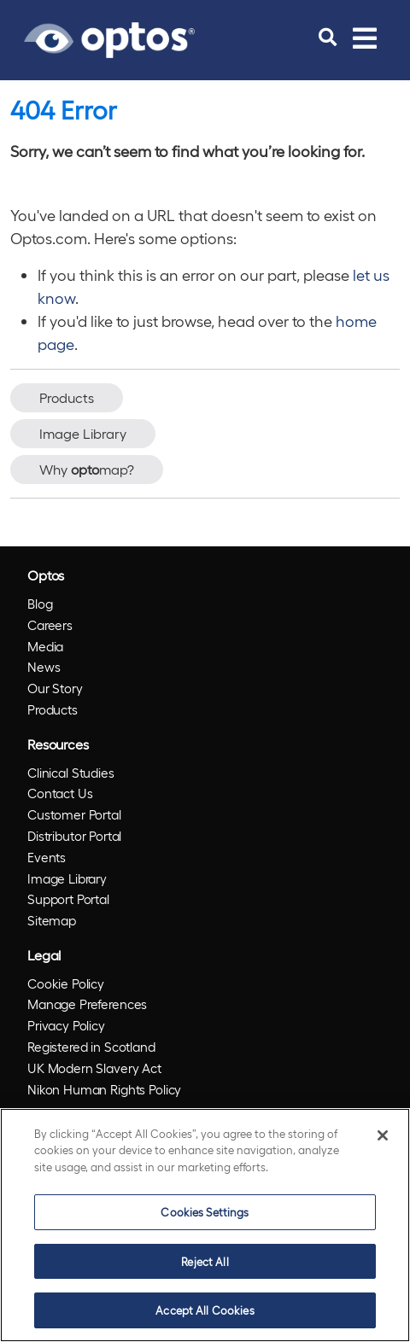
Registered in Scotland (91, 1046)
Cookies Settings (205, 1211)
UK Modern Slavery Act (94, 1068)
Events (46, 857)
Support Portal (68, 899)
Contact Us (60, 793)
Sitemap (51, 920)
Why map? (86, 469)
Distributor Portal (74, 835)
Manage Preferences (87, 1004)
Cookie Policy (65, 983)
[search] (328, 37)
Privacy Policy (66, 1025)
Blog (39, 603)
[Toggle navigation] (365, 37)
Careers (50, 625)
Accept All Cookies (204, 1310)
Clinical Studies (70, 772)
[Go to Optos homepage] (109, 37)
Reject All (204, 1261)
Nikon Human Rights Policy (104, 1089)
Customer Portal (74, 814)
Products (66, 397)
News (43, 666)
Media (45, 646)
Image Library (82, 433)
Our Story (55, 688)
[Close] (382, 1135)
